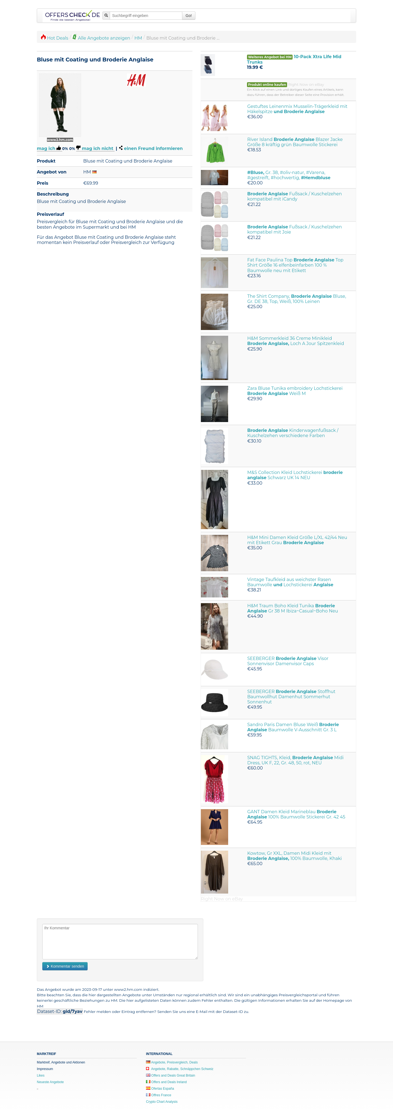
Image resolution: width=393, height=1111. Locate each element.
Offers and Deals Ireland (166, 1082)
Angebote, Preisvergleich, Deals (172, 1062)
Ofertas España (160, 1089)
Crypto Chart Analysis (161, 1102)
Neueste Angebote (50, 1082)
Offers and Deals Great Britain (170, 1075)
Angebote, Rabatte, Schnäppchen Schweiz (179, 1069)
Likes (40, 1075)
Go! (189, 15)
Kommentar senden (65, 966)
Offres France (158, 1095)
